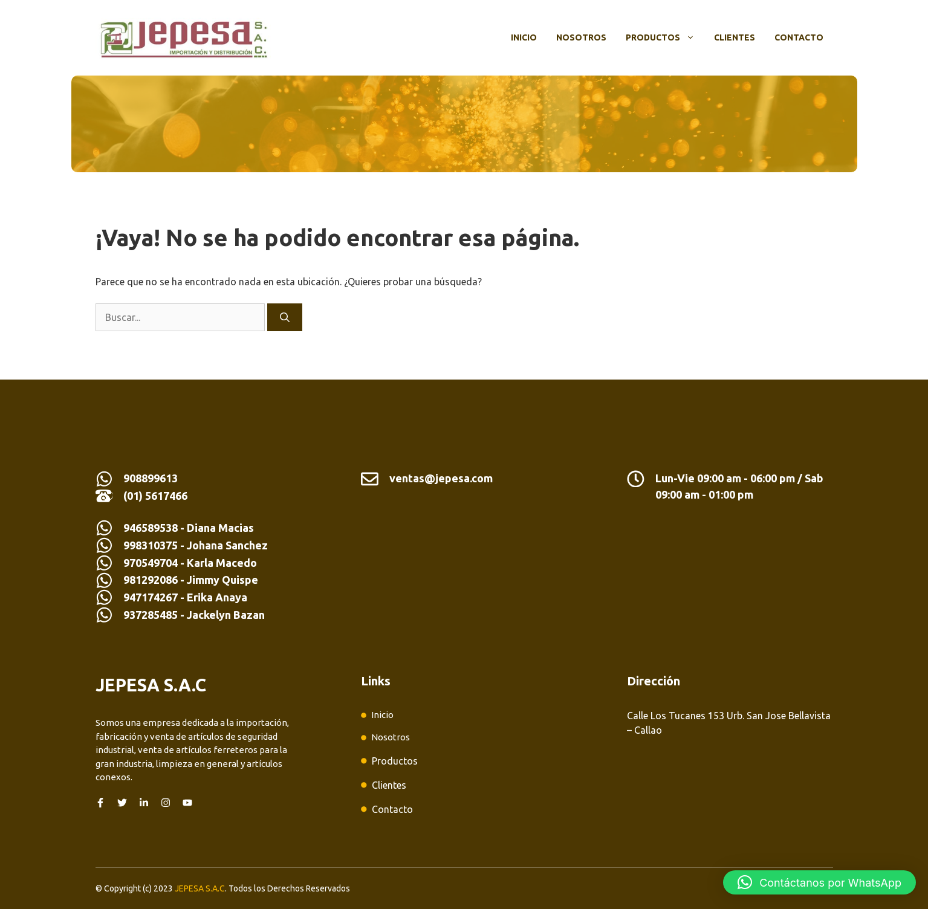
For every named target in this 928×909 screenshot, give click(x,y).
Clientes (734, 37)
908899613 (150, 478)
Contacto (798, 37)
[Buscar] (284, 317)
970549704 (150, 563)
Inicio (524, 37)
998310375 (151, 545)
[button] (819, 882)
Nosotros (581, 37)
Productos (665, 37)
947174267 (150, 597)
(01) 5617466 (155, 496)
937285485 (150, 615)
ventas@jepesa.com (441, 478)
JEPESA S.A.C (200, 888)
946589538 (150, 528)
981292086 (150, 580)
